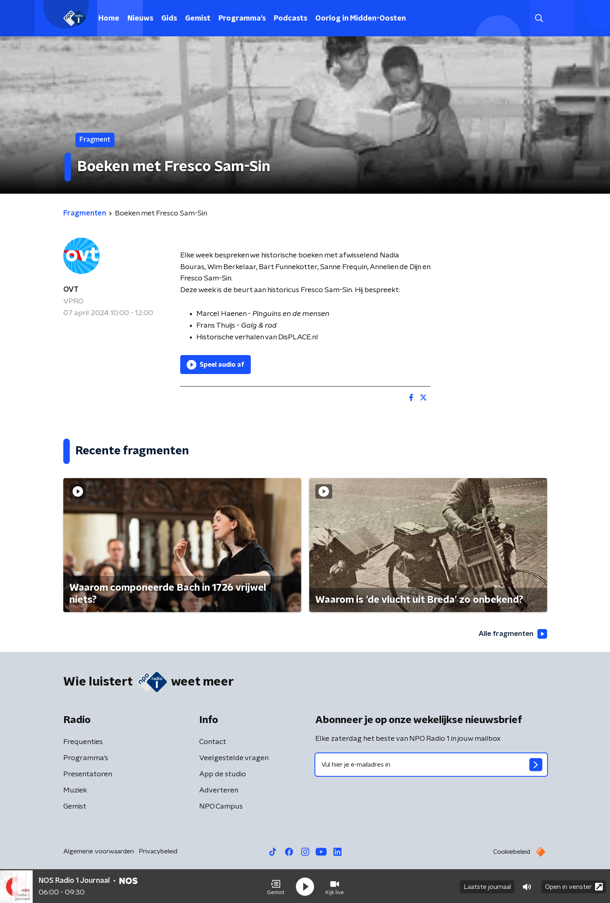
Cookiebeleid (511, 852)
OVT (71, 289)
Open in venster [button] (574, 886)
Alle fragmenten (512, 634)
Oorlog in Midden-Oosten (360, 18)
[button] (276, 886)
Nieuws (140, 18)
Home (108, 18)
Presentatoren (87, 774)
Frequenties (83, 742)
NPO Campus (221, 807)
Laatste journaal (487, 886)
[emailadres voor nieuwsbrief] (431, 765)
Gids (169, 18)
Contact (212, 742)
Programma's (242, 18)
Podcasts (290, 18)
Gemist (197, 18)
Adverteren (218, 790)
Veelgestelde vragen (234, 758)
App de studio (222, 774)
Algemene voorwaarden (98, 852)
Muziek (75, 790)
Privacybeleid (158, 852)
